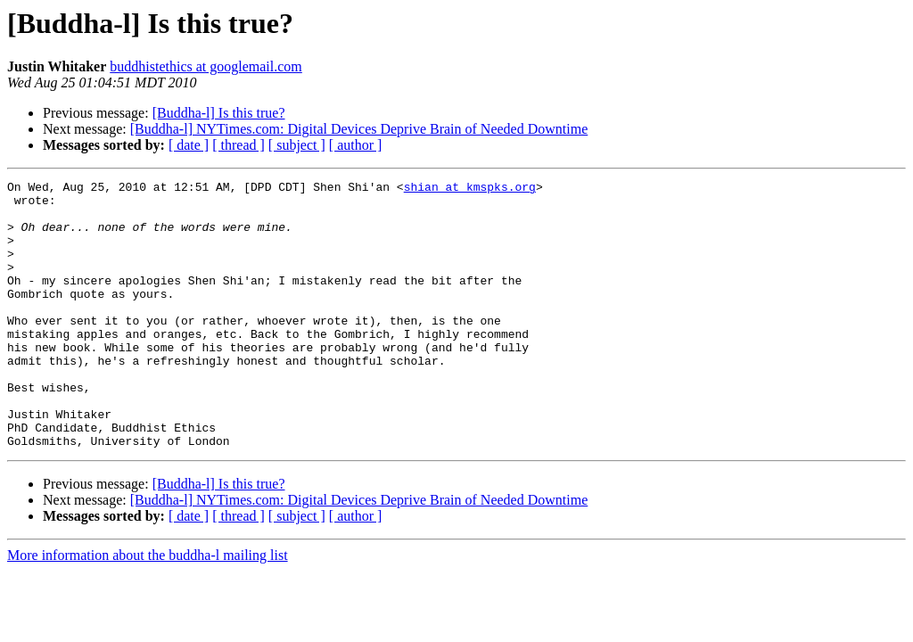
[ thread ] (238, 144)
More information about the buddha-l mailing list (147, 608)
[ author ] (355, 144)
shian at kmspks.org (470, 189)
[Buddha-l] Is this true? (218, 112)
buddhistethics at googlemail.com (206, 66)
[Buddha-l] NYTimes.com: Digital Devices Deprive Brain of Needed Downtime (359, 128)
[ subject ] (296, 144)
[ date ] (189, 144)
